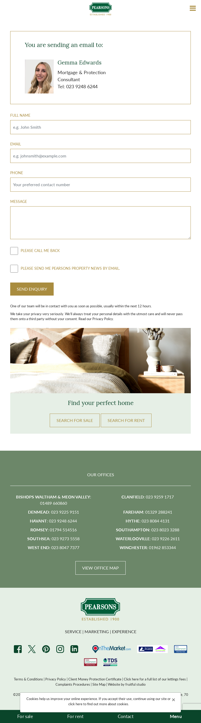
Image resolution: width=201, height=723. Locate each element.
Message (18, 201)
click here (75, 703)
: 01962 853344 (148, 547)
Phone (16, 172)
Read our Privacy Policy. (96, 318)
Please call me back (35, 251)
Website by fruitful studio (127, 684)
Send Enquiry (32, 289)
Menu (176, 716)
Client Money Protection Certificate (94, 679)
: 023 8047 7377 (53, 547)
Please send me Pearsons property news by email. (65, 269)
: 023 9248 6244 (53, 521)
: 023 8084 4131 (148, 521)
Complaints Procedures (72, 684)
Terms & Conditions (28, 679)
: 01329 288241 (147, 512)
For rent (75, 716)
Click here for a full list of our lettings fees (155, 679)
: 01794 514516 (53, 530)
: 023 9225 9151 (53, 512)
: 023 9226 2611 (148, 539)
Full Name (20, 115)
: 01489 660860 (53, 500)
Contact (125, 716)
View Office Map (100, 568)
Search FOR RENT (126, 420)
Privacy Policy (55, 679)
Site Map (98, 684)
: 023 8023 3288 (147, 530)
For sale (25, 716)
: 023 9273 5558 (53, 539)
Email (15, 143)
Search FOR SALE (75, 420)
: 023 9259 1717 (147, 497)
